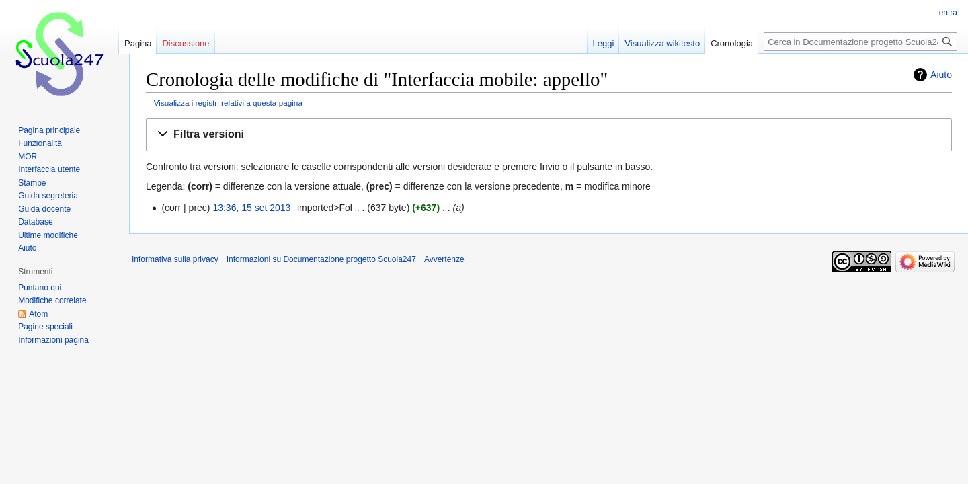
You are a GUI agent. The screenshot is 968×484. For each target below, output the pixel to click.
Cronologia (732, 43)
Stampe (32, 183)
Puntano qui (39, 287)
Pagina (137, 43)
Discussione (185, 43)
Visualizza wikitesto (662, 43)
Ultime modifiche (48, 235)
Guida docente (44, 209)
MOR (27, 156)
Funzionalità (40, 143)
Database (35, 222)
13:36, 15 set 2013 (251, 207)
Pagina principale (49, 130)
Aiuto (941, 74)
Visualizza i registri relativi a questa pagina (228, 102)
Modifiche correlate (52, 300)
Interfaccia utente (49, 169)
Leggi (603, 43)
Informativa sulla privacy (175, 259)
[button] (548, 135)
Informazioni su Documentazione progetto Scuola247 (321, 259)
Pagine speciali (45, 326)
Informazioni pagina (53, 340)
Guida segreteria (48, 195)
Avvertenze (444, 259)
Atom (38, 314)
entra (948, 12)
